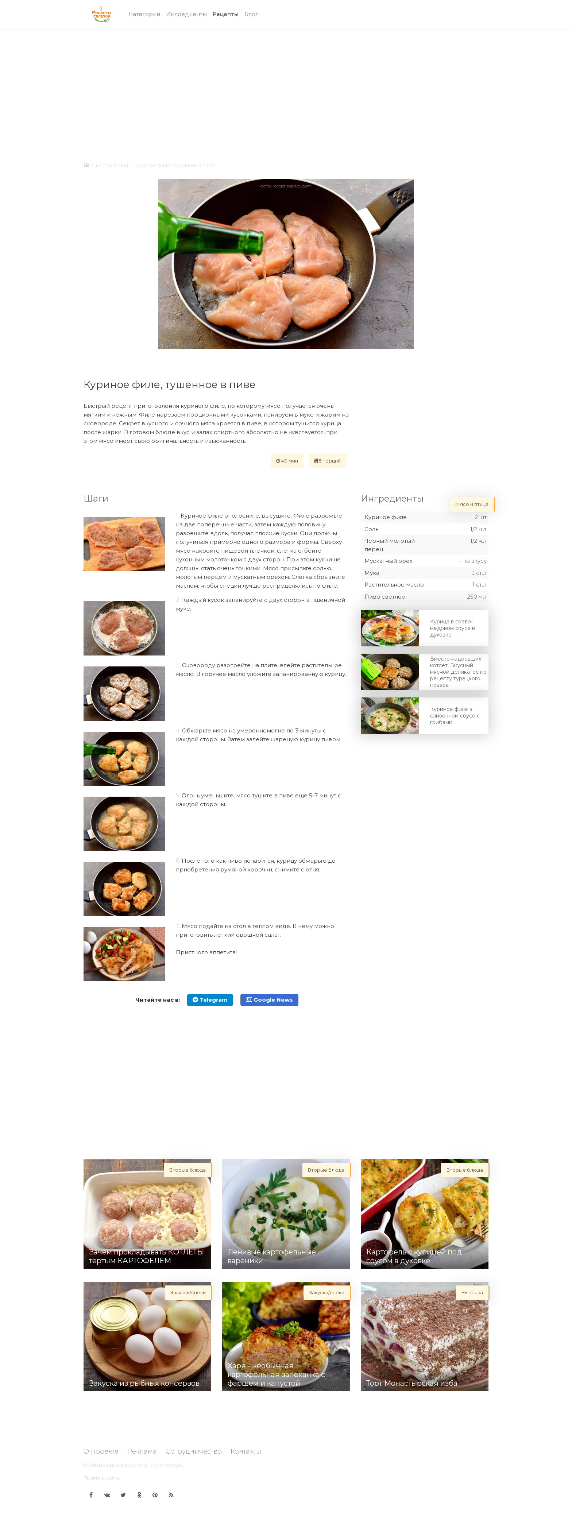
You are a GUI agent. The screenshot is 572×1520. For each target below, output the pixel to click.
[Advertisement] (286, 88)
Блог (251, 14)
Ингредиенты (186, 14)
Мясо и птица (112, 165)
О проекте (101, 1451)
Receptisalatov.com (120, 1465)
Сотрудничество (194, 1451)
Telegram (210, 999)
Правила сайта (101, 1478)
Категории (144, 14)
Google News (269, 999)
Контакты (246, 1451)
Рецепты (227, 14)
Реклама (142, 1451)
